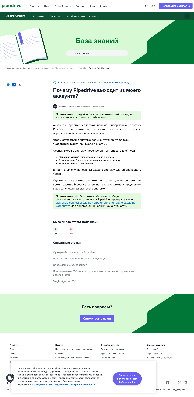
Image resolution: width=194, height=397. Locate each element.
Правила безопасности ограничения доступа (80, 258)
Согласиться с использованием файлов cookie (127, 378)
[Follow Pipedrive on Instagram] (173, 383)
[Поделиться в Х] (20, 85)
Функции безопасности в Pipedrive (74, 252)
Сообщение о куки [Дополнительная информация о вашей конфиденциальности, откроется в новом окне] (42, 384)
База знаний (12, 68)
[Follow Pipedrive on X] (179, 383)
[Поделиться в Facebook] (8, 85)
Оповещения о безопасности (70, 264)
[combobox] (140, 6)
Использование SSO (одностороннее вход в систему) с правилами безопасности (93, 273)
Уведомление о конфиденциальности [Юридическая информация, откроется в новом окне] (74, 384)
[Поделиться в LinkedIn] (14, 85)
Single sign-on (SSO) (65, 281)
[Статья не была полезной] (71, 229)
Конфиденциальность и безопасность (37, 68)
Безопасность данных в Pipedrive (71, 68)
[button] (10, 378)
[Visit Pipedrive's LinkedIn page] (185, 383)
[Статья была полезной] (55, 229)
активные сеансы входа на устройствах (82, 202)
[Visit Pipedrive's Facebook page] (167, 383)
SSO (78, 163)
